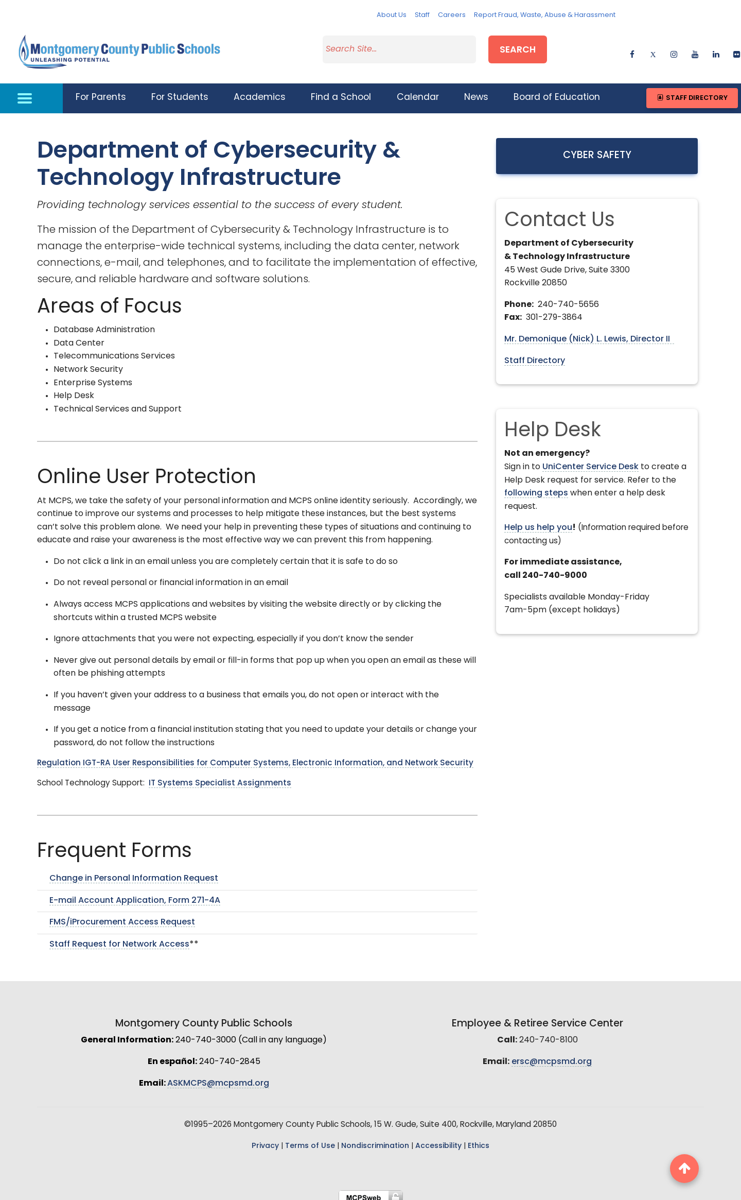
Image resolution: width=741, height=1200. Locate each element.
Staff (422, 15)
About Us (392, 15)
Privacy (265, 1140)
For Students (179, 91)
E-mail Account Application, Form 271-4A (134, 894)
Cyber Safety (597, 149)
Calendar (418, 91)
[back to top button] (684, 1168)
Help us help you (538, 522)
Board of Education (557, 91)
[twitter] (652, 49)
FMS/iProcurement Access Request (122, 916)
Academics (260, 91)
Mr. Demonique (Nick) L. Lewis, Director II (589, 333)
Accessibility (438, 1140)
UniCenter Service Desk (590, 460)
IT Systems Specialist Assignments (220, 777)
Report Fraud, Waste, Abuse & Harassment (544, 15)
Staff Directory (692, 91)
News (476, 91)
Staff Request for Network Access (119, 938)
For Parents (101, 91)
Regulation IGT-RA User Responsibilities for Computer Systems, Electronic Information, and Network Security (255, 757)
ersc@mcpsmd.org (551, 1056)
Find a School (341, 91)
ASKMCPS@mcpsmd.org (218, 1077)
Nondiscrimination (375, 1140)
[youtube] (694, 49)
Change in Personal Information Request (133, 872)
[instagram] (673, 49)
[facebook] (632, 49)
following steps (536, 487)
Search (518, 48)
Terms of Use (310, 1140)
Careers (452, 15)
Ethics (478, 1140)
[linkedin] (716, 49)
